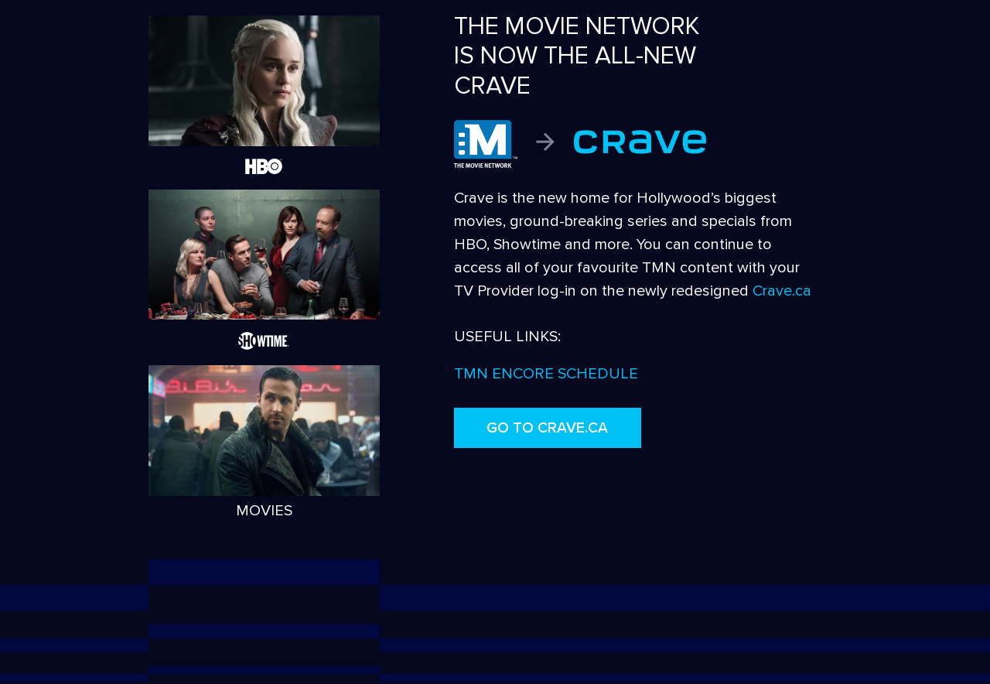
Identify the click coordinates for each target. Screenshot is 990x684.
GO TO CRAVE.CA (547, 428)
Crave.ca (782, 291)
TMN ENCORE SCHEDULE (546, 373)
